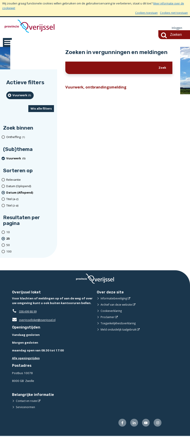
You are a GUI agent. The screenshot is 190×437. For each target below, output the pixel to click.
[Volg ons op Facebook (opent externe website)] (119, 423)
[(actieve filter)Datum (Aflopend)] (30, 193)
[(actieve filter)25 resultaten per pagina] (30, 239)
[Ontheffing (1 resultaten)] (30, 137)
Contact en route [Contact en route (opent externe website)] (27, 401)
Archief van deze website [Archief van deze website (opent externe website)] (118, 305)
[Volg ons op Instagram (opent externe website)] (157, 423)
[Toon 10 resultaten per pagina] (30, 232)
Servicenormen (26, 407)
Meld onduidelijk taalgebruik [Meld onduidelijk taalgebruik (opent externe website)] (120, 330)
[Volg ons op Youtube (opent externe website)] (144, 423)
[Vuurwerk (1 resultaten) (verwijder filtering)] (20, 95)
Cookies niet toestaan (173, 13)
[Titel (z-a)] (30, 205)
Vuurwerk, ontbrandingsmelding (97, 87)
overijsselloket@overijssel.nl (35, 320)
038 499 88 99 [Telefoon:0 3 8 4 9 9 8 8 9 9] (29, 312)
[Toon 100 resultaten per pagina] (30, 252)
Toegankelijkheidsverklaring (120, 323)
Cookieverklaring (112, 311)
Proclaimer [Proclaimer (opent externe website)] (108, 317)
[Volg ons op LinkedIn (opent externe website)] (132, 423)
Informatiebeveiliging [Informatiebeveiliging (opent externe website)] (115, 299)
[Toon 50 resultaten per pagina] (30, 245)
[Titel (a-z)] (30, 199)
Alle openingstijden (27, 358)
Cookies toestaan (144, 13)
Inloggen (176, 28)
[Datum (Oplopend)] (30, 186)
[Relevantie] (30, 180)
